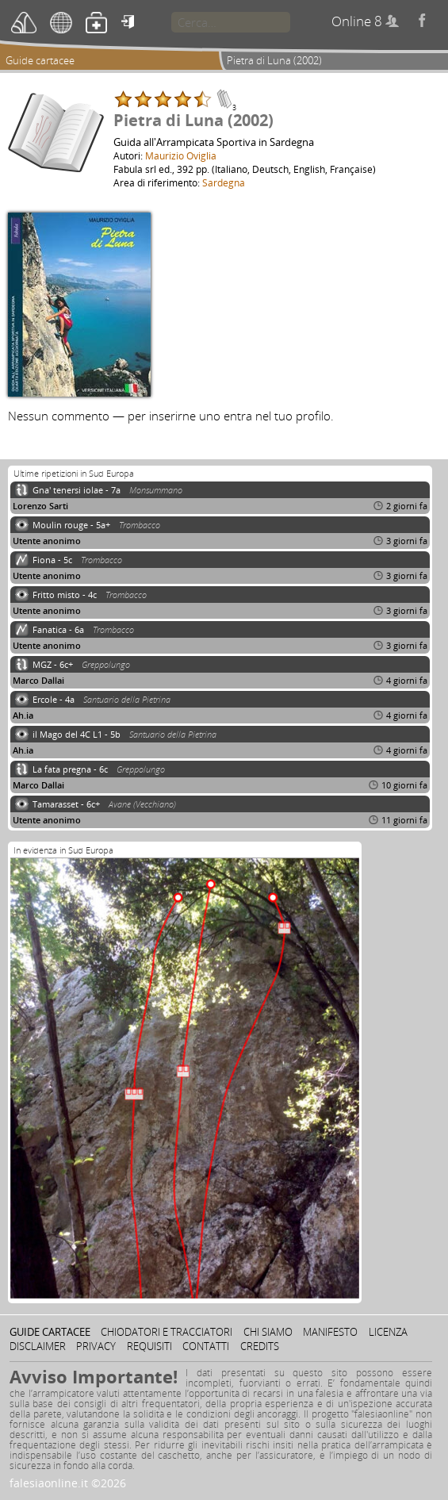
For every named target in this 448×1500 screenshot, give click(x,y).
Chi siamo (268, 1332)
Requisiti (149, 1346)
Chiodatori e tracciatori (166, 1332)
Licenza (388, 1332)
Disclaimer (38, 1346)
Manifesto (330, 1332)
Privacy (96, 1346)
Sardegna (223, 182)
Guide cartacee (40, 60)
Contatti (205, 1346)
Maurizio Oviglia (180, 155)
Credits (259, 1346)
